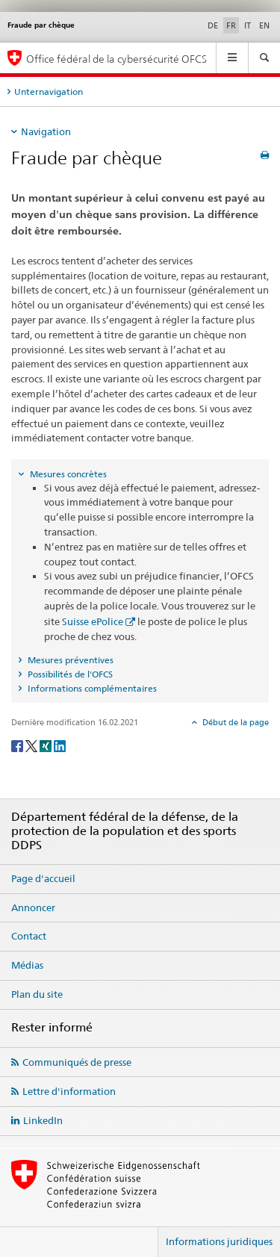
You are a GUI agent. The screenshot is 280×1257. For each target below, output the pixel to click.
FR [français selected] (231, 25)
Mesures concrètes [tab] (67, 473)
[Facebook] (18, 745)
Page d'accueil (43, 878)
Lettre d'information (69, 1091)
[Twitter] (32, 745)
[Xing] (47, 745)
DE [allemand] (213, 25)
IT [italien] (247, 25)
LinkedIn (43, 1120)
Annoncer (33, 907)
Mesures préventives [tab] (69, 659)
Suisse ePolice (92, 621)
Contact (28, 936)
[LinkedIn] (60, 745)
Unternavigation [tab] (48, 91)
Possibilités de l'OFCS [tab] (69, 674)
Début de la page (234, 722)
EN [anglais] (264, 25)
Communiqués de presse (76, 1062)
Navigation (46, 131)
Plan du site (37, 994)
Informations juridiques (219, 1241)
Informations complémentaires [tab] (91, 688)
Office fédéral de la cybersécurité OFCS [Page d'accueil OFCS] (116, 58)
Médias (27, 965)
